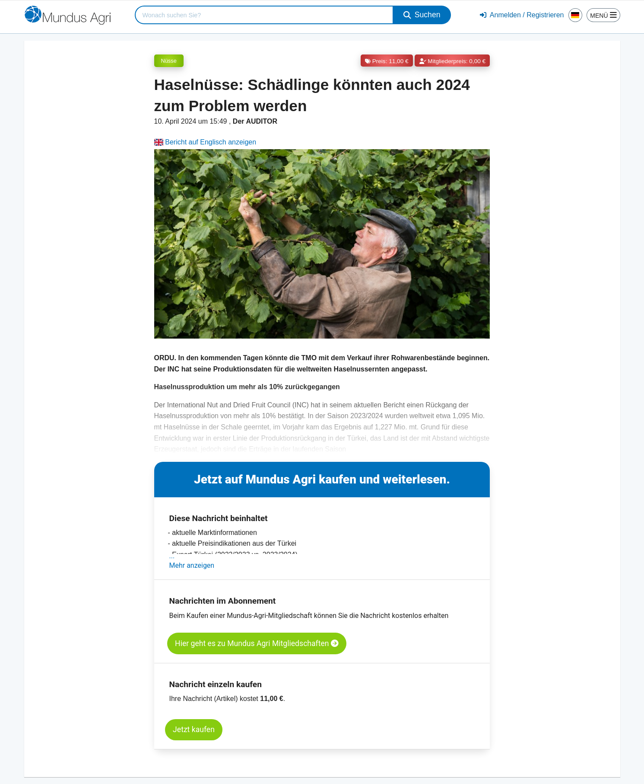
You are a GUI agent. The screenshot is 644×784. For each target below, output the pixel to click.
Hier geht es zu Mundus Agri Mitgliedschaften (257, 643)
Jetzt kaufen (194, 729)
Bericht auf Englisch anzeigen (205, 142)
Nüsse (169, 61)
